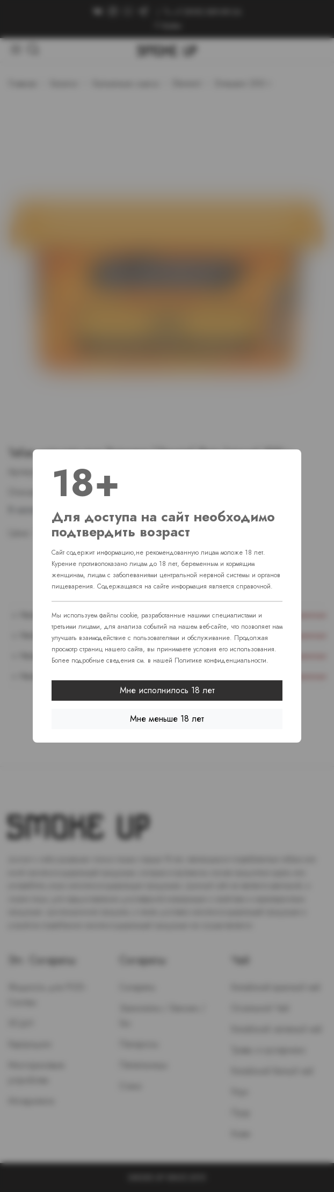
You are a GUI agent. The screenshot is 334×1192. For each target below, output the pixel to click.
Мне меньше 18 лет (167, 719)
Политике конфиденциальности (220, 660)
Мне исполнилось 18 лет (167, 690)
